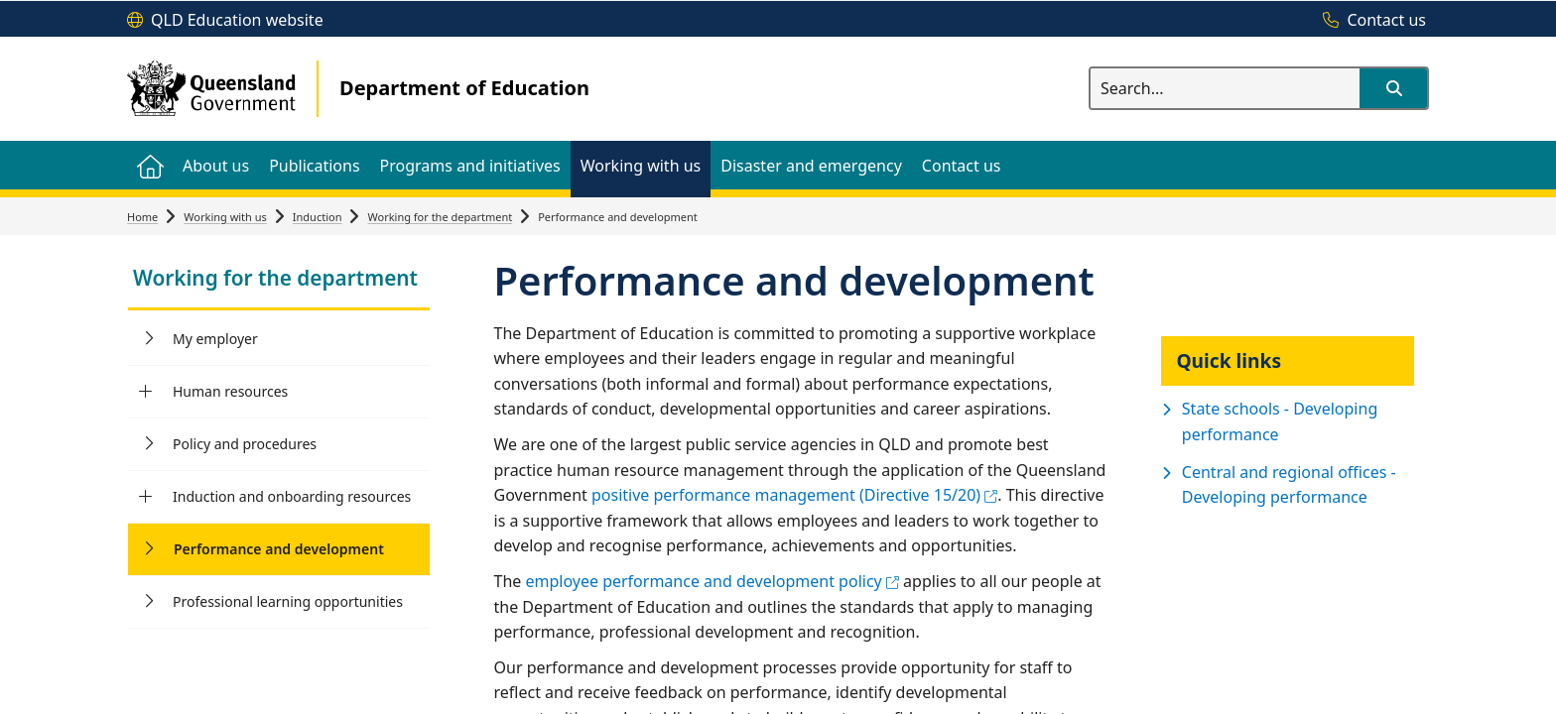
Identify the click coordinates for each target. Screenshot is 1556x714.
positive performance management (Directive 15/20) (794, 495)
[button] (1393, 88)
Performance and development (279, 548)
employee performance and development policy (711, 581)
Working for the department (439, 216)
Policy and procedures (245, 443)
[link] (279, 280)
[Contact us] (1369, 21)
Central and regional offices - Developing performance (1289, 485)
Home (142, 216)
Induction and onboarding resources (292, 496)
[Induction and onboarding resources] (145, 497)
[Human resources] (145, 391)
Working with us (225, 216)
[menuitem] (150, 165)
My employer (215, 338)
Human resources (230, 391)
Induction (317, 216)
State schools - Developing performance (1279, 421)
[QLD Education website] (225, 21)
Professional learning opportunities (288, 601)
